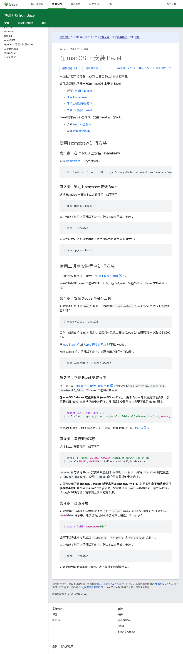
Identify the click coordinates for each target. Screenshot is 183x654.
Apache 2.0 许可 (163, 583)
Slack (121, 625)
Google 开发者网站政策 (90, 587)
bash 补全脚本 (82, 124)
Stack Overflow (126, 631)
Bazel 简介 (37, 4)
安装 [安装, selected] (6, 22)
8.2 (164, 68)
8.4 (152, 68)
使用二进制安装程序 (79, 103)
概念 (43, 22)
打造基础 (65, 37)
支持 (120, 614)
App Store (69, 344)
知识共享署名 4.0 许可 (108, 583)
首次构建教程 (25, 22)
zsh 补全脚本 (81, 131)
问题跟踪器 (124, 620)
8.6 (141, 68)
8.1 (170, 68)
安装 (86, 49)
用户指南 (75, 4)
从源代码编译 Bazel (79, 110)
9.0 (135, 68)
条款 (54, 646)
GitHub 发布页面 (107, 276)
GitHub (171, 4)
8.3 (158, 68)
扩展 (110, 4)
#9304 (138, 428)
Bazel (62, 49)
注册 (137, 37)
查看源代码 (94, 68)
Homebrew (73, 161)
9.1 (130, 68)
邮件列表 (105, 37)
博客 (54, 614)
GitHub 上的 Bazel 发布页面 (92, 386)
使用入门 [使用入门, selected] (57, 4)
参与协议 (122, 37)
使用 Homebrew (77, 97)
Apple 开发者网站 (95, 344)
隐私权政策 (67, 646)
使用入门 (74, 49)
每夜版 (121, 68)
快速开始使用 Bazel (20, 15)
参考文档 (94, 4)
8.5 (147, 68)
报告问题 (69, 68)
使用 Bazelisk (84, 91)
